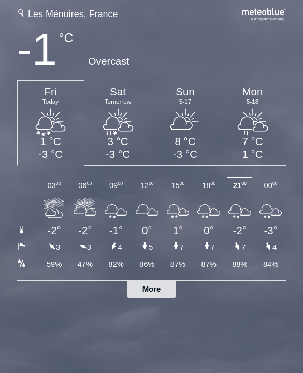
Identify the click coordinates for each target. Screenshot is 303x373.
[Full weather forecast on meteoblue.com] (264, 13)
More (151, 288)
